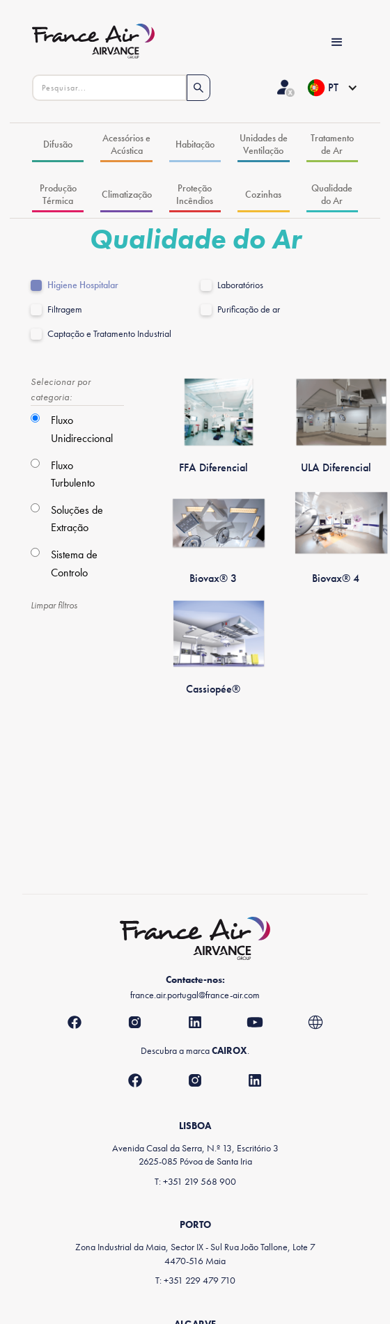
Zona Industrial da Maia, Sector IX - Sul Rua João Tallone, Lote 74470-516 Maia (195, 1253)
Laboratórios (240, 285)
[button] (332, 87)
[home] (110, 42)
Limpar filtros (54, 605)
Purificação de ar (248, 309)
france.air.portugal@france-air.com (195, 994)
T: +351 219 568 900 (195, 1181)
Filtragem (64, 309)
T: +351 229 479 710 (195, 1280)
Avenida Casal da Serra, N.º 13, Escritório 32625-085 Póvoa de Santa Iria (195, 1154)
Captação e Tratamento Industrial (109, 334)
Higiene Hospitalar (82, 285)
